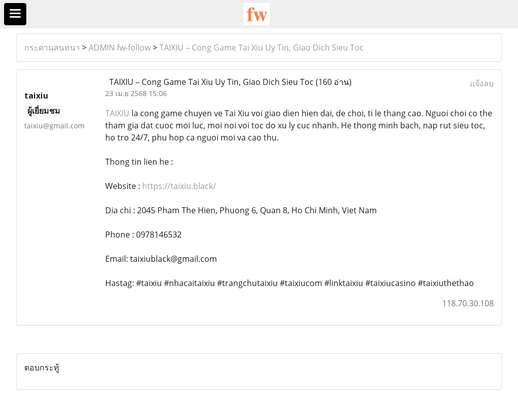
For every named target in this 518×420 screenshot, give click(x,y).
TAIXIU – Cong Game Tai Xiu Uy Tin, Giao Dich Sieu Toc (261, 47)
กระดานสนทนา (52, 47)
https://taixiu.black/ (179, 186)
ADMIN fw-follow (120, 47)
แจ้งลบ (482, 83)
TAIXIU (117, 113)
